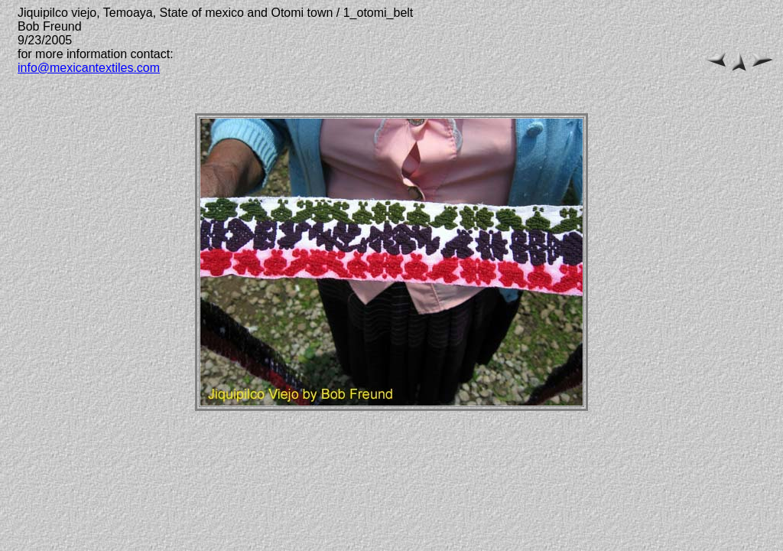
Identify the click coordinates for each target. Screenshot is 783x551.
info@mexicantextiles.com (89, 67)
